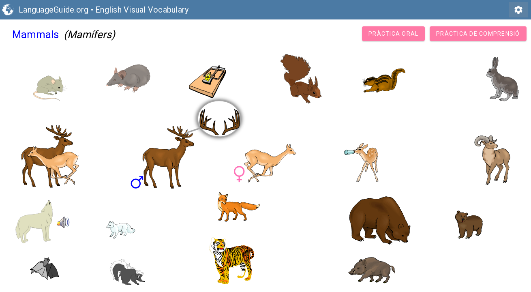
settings (518, 10)
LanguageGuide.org (53, 10)
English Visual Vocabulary (141, 10)
